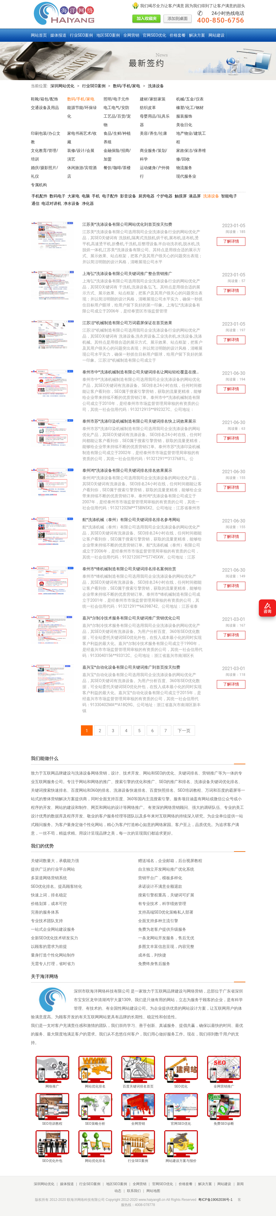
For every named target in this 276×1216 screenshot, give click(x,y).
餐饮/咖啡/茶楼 (117, 167)
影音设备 (128, 196)
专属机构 (39, 185)
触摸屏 (181, 196)
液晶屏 (195, 196)
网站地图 (153, 1191)
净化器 (88, 203)
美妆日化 (184, 124)
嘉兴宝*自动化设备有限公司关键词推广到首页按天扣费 (131, 667)
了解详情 (231, 241)
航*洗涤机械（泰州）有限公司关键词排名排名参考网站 (131, 519)
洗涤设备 (156, 86)
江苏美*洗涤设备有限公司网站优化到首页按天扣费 (127, 224)
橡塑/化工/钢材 (190, 107)
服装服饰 (184, 116)
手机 (96, 196)
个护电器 (164, 196)
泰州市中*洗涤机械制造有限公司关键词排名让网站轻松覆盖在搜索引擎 (145, 372)
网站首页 (39, 35)
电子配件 (110, 196)
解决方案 (197, 35)
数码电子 (57, 196)
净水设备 (71, 203)
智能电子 (229, 196)
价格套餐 (178, 35)
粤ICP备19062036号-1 (215, 1200)
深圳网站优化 (62, 86)
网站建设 (217, 35)
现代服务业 (186, 176)
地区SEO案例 (108, 35)
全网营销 (131, 35)
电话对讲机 (51, 203)
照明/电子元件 (116, 99)
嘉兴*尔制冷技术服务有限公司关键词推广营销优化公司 (131, 618)
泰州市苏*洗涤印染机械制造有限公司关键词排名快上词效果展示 (139, 421)
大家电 (73, 196)
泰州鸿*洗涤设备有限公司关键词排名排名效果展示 (127, 470)
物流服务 (184, 167)
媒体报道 (58, 35)
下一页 (184, 730)
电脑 (86, 196)
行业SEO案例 (81, 35)
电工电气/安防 (116, 107)
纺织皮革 (148, 107)
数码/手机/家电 (126, 86)
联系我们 (134, 1191)
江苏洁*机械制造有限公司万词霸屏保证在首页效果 (127, 322)
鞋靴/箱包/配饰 (44, 99)
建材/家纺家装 (153, 99)
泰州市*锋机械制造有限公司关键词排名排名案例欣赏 (129, 569)
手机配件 (39, 196)
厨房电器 (146, 196)
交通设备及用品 (45, 107)
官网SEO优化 (154, 35)
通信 (35, 203)
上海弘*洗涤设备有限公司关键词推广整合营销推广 (127, 273)
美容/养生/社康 (153, 133)
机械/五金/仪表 (190, 99)
